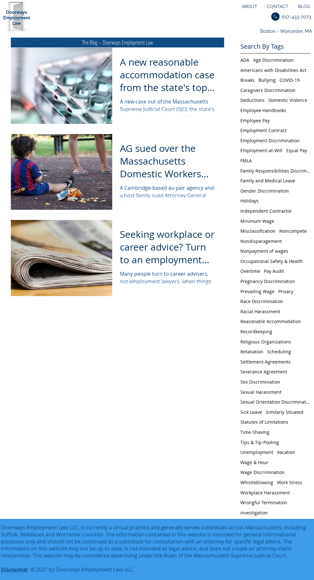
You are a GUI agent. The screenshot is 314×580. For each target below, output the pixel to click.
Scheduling (279, 352)
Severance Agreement (263, 372)
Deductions (252, 100)
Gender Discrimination (264, 191)
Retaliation (251, 352)
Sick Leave (251, 412)
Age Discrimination (273, 60)
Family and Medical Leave (267, 181)
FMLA (246, 161)
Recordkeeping (256, 332)
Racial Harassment (260, 311)
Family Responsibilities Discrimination (275, 171)
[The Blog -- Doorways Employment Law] (117, 42)
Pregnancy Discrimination (267, 281)
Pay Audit (274, 271)
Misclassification (257, 231)
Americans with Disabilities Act (273, 70)
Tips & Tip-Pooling (259, 442)
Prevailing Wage (257, 291)
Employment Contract (263, 130)
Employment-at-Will (261, 150)
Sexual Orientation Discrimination (275, 402)
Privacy (285, 291)
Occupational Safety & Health (271, 261)
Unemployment (256, 452)
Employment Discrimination (270, 141)
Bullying (267, 80)
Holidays (249, 201)
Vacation (286, 452)
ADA (244, 60)
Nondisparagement (261, 241)
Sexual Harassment (260, 392)
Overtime (250, 271)
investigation (254, 513)
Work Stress (289, 482)
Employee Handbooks (263, 110)
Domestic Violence (287, 100)
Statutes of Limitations (264, 422)
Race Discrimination (261, 301)
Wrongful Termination (263, 502)
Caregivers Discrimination (268, 90)
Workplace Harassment (265, 493)
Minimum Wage (257, 221)
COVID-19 (290, 80)
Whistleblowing (256, 482)
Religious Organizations (265, 342)
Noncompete (293, 231)
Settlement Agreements (265, 362)
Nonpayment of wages (264, 251)
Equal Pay (296, 150)
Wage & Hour (254, 462)
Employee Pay (255, 120)
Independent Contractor (266, 211)
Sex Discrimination (260, 382)
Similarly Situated (284, 412)
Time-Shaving (254, 432)
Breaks (247, 80)
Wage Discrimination (262, 472)
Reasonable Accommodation (270, 321)
